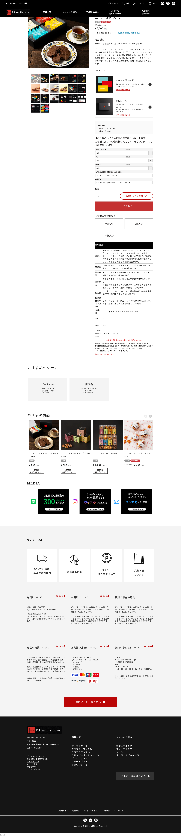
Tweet (2, 835)
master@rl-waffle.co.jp (125, 659)
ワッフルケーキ (80, 745)
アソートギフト (80, 761)
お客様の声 (31, 766)
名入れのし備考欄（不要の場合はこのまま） (109, 172)
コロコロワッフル (81, 752)
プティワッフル (80, 758)
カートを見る (32, 764)
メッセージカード (100, 149)
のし (96, 157)
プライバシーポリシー (35, 756)
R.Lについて (118, 810)
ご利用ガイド (63, 810)
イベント (120, 752)
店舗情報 (75, 810)
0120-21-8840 (121, 666)
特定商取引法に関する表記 (37, 759)
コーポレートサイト (91, 810)
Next (86, 38)
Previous (30, 38)
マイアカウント (33, 761)
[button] (145, 415)
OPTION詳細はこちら (123, 90)
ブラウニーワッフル (82, 748)
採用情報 (106, 810)
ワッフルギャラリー (35, 769)
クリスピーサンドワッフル (85, 755)
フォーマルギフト (125, 748)
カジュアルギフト (125, 745)
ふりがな (98, 179)
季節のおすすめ (80, 764)
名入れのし (98, 164)
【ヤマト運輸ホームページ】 (118, 348)
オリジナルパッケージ (127, 755)
